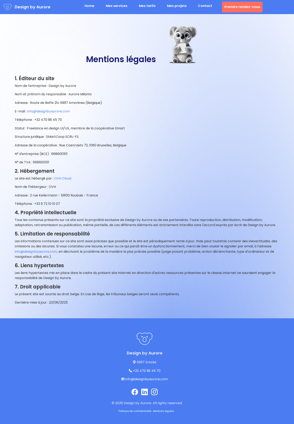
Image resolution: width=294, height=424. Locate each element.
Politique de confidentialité (134, 411)
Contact (205, 5)
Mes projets (177, 5)
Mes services (116, 5)
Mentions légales (163, 411)
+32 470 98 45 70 (146, 370)
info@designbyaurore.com (48, 111)
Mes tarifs (147, 5)
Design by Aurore (32, 7)
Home (89, 5)
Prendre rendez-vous (242, 6)
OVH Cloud (62, 178)
